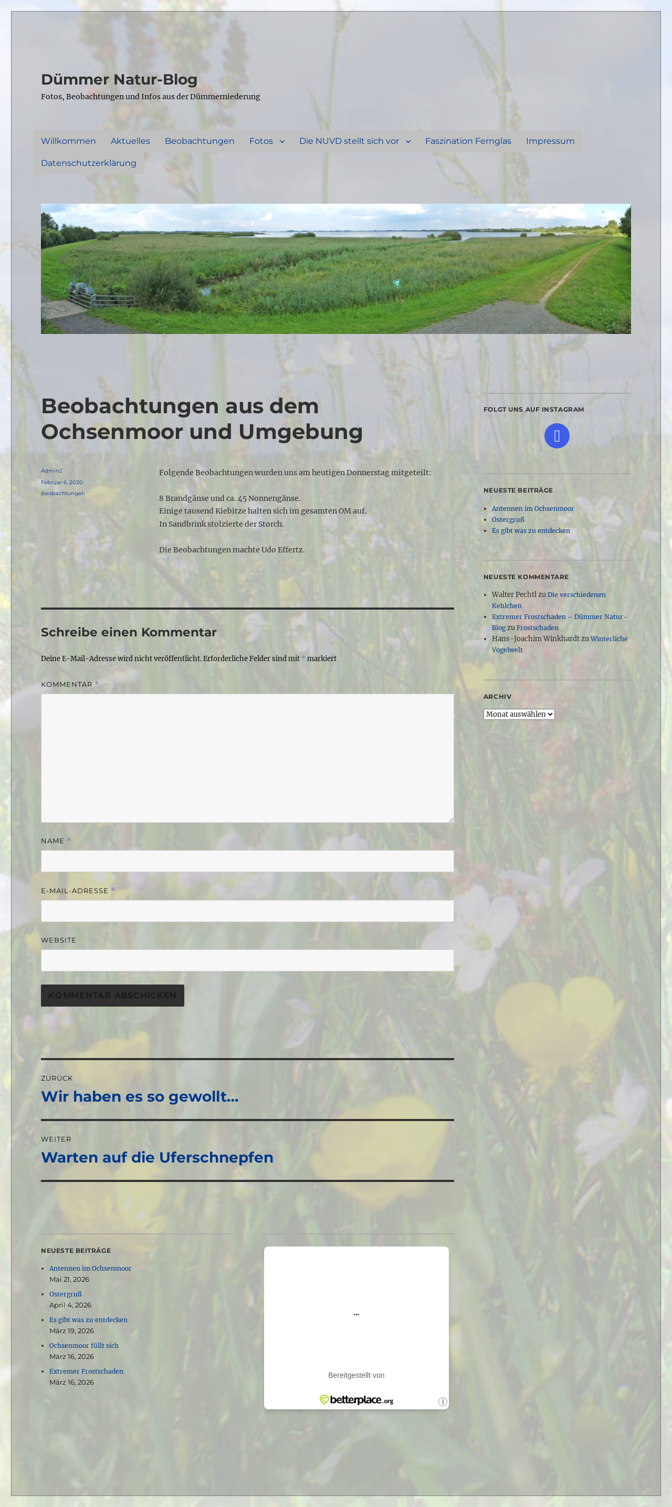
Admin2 (51, 470)
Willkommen (68, 141)
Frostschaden (538, 628)
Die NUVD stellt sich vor (349, 141)
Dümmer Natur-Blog (119, 79)
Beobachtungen (200, 141)
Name (56, 840)
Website (59, 940)
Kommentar (70, 684)
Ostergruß (65, 1294)
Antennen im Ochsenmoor (90, 1268)
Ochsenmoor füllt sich (84, 1345)
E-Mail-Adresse (78, 890)
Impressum (550, 141)
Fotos (261, 141)
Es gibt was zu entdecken (88, 1320)
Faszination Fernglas (468, 141)
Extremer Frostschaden (86, 1371)
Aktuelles (130, 141)
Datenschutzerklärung (88, 163)
